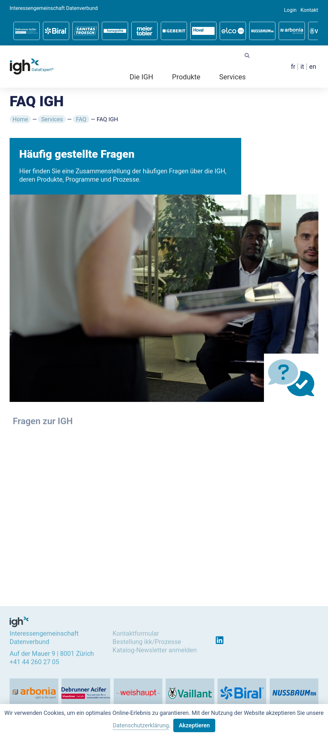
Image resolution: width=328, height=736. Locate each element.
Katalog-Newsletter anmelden (154, 649)
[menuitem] (293, 66)
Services (232, 77)
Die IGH (141, 77)
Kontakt (309, 10)
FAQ (81, 119)
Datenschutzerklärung (141, 725)
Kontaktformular (135, 632)
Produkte (186, 77)
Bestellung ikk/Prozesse (146, 640)
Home (20, 119)
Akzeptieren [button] (194, 725)
